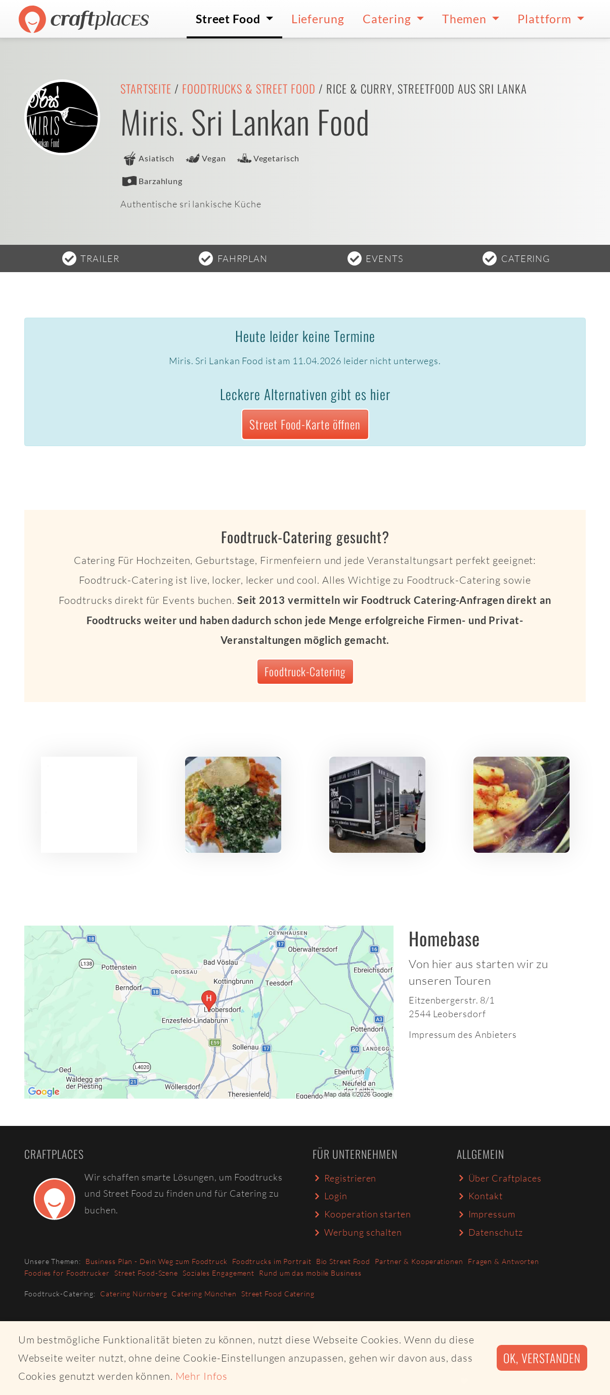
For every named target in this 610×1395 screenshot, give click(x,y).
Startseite (145, 88)
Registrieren (344, 1178)
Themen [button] (465, 19)
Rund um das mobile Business (310, 1273)
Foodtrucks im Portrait (272, 1261)
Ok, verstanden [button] (542, 1358)
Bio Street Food (343, 1261)
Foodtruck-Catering (305, 671)
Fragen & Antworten (503, 1261)
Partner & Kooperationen (419, 1261)
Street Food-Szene (146, 1273)
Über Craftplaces (499, 1178)
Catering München (203, 1293)
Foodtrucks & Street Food (249, 88)
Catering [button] (388, 19)
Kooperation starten (362, 1213)
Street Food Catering (278, 1293)
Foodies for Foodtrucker (67, 1273)
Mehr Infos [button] (202, 1376)
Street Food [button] (229, 19)
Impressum (486, 1213)
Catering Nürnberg (133, 1293)
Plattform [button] (545, 19)
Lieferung (317, 19)
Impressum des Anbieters (463, 1034)
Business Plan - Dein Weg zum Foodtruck (156, 1261)
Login (330, 1195)
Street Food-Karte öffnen (305, 424)
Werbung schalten (357, 1232)
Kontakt (480, 1195)
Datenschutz (489, 1232)
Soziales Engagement (218, 1273)
